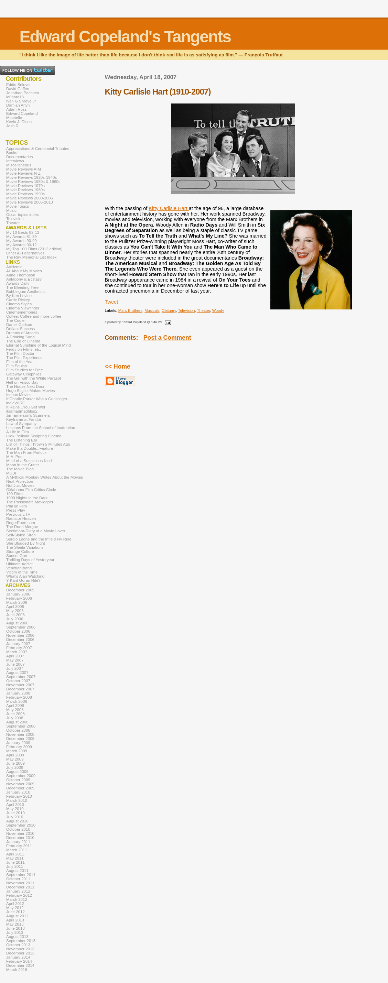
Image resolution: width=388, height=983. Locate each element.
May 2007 (15, 660)
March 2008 (16, 701)
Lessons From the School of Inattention (40, 428)
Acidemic (14, 267)
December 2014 (20, 965)
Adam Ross (16, 109)
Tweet (111, 302)
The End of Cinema (23, 341)
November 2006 (20, 635)
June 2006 (15, 615)
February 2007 (19, 648)
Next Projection (19, 481)
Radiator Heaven (21, 518)
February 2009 (19, 747)
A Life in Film (17, 432)
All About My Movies (24, 271)
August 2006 (17, 623)
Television (186, 310)
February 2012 (19, 895)
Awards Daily (17, 283)
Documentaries (19, 157)
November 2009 (20, 784)
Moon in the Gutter (22, 465)
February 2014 (19, 961)
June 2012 (15, 912)
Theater (203, 310)
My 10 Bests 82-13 (22, 232)
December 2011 (20, 887)
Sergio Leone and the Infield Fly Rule (39, 539)
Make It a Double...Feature (29, 448)
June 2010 (15, 813)
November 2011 (20, 883)
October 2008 (18, 730)
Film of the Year (20, 362)
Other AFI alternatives (25, 253)
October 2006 (18, 631)
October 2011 (18, 879)
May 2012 (15, 908)
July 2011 (14, 866)
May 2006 (15, 611)
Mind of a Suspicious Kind (29, 461)
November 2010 (20, 833)
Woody (218, 310)
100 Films (14, 494)
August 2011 (17, 871)
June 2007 (15, 664)
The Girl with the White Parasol (33, 378)
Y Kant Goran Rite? (23, 580)
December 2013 (20, 953)
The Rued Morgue (22, 527)
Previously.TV (18, 514)
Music (11, 210)
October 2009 (18, 780)
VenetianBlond (19, 568)
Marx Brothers (130, 310)
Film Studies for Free (24, 370)
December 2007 (20, 689)
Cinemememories (21, 312)
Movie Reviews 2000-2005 (29, 198)
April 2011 (15, 854)
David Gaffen (17, 89)
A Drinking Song (20, 337)
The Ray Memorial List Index (31, 257)
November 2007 (20, 685)
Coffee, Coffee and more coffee (33, 316)
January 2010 (18, 792)
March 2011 (16, 850)
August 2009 (17, 771)
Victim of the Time (21, 572)
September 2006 (20, 627)
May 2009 (15, 759)
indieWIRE (15, 403)
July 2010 (14, 817)
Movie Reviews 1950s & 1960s (33, 181)
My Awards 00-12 (21, 245)
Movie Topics (17, 206)
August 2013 (17, 937)
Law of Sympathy (21, 424)
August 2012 (17, 916)
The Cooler (16, 320)
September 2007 (20, 677)
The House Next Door (25, 386)
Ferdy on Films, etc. (23, 349)
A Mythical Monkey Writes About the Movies (44, 477)
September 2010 (20, 825)
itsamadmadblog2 (21, 411)
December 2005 (20, 590)
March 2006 (16, 602)
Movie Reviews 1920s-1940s (31, 177)
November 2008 (20, 734)
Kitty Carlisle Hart (168, 208)
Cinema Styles (19, 304)
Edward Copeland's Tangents (125, 37)
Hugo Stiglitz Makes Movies (30, 391)
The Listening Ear (21, 440)
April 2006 (15, 606)
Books (11, 153)
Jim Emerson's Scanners (28, 415)
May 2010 (15, 809)
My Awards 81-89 (21, 236)
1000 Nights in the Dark (26, 498)
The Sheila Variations (25, 547)
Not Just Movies (20, 485)
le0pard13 (15, 97)
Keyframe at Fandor (23, 419)
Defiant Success (20, 329)
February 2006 (19, 598)
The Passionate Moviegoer (29, 502)
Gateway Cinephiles (23, 374)
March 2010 (16, 800)
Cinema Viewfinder (22, 308)
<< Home (117, 366)
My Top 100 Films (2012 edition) (34, 249)
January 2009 (18, 743)
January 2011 (18, 842)
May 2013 (15, 924)
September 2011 (20, 875)
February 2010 (19, 796)
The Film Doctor (20, 353)
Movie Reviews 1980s (25, 190)
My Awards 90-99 (21, 241)
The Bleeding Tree (22, 287)
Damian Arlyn (18, 105)
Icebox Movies (19, 395)
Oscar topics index (22, 214)
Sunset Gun (16, 556)
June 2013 (15, 928)
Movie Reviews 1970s (25, 186)
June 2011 (15, 862)
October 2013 (18, 945)
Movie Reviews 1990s (25, 194)
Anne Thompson (20, 275)
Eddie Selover (18, 85)
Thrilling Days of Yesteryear (30, 560)
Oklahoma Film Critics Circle (31, 490)
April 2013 (15, 920)
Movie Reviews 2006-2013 (29, 202)
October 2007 (18, 681)
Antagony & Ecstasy (24, 279)
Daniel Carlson (19, 325)
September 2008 (20, 726)
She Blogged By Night (25, 543)
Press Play (15, 510)
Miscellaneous (18, 165)
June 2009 (15, 763)
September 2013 (20, 941)
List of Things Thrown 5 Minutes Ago (38, 444)
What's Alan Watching (25, 576)
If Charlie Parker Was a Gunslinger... (38, 399)
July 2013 (14, 932)
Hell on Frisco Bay (22, 382)
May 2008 (15, 710)
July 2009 (14, 767)
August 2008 (17, 722)
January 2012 (18, 891)
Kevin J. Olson (19, 122)
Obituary (169, 310)
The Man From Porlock (26, 452)
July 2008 (14, 718)
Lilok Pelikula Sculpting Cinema (34, 436)
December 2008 (20, 738)
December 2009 (20, 788)
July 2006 (14, 619)
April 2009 (15, 755)
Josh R (12, 126)
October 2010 (18, 829)
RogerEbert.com (20, 523)
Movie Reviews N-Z (23, 173)
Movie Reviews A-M (23, 169)
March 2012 (16, 899)
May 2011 (15, 858)
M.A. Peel (14, 457)
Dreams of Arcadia (22, 333)
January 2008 (18, 693)
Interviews (15, 161)
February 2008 (19, 697)
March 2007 (16, 652)
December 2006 (20, 639)
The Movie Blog (20, 469)
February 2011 (19, 846)
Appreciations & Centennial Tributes (37, 148)
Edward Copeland (22, 113)
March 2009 (16, 751)
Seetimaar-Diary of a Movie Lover (35, 531)
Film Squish (16, 366)
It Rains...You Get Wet (25, 407)
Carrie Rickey (18, 300)
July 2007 (14, 668)
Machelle (14, 118)
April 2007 (15, 656)
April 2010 (15, 804)
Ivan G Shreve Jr (21, 101)
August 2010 (17, 821)
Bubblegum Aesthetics (25, 292)
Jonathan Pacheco (22, 93)
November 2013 (20, 949)
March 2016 (16, 970)
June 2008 (15, 714)
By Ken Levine (19, 296)
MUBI (11, 473)
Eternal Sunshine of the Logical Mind (38, 345)
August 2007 (17, 672)
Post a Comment (167, 337)
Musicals (152, 310)
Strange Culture (20, 551)
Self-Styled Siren (21, 535)
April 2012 (15, 904)
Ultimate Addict (19, 564)
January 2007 (18, 644)
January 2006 (18, 594)
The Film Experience (24, 358)
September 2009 (20, 776)
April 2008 (15, 705)
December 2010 (20, 837)
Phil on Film (16, 506)
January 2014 (18, 957)
